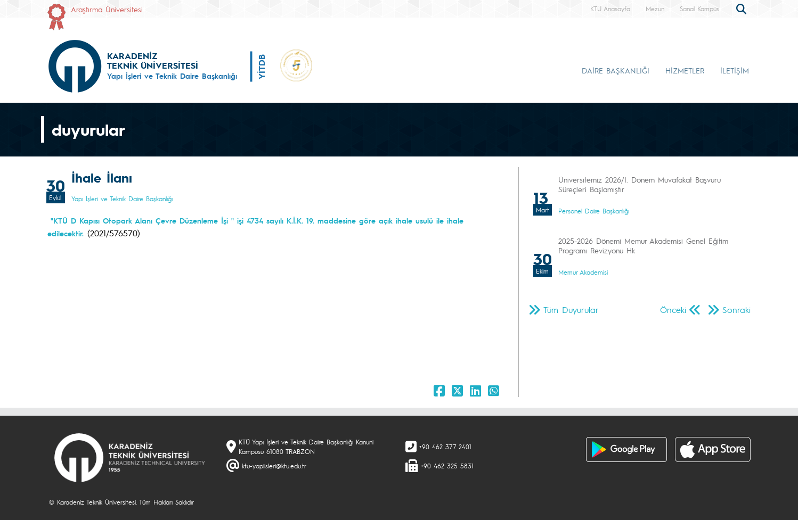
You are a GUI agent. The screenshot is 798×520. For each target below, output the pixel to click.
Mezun (655, 8)
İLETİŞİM (734, 70)
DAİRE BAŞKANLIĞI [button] (615, 70)
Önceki (673, 309)
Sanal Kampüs (699, 8)
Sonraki (736, 309)
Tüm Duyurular (571, 309)
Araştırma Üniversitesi (107, 9)
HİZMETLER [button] (684, 70)
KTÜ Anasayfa (610, 8)
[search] (743, 8)
